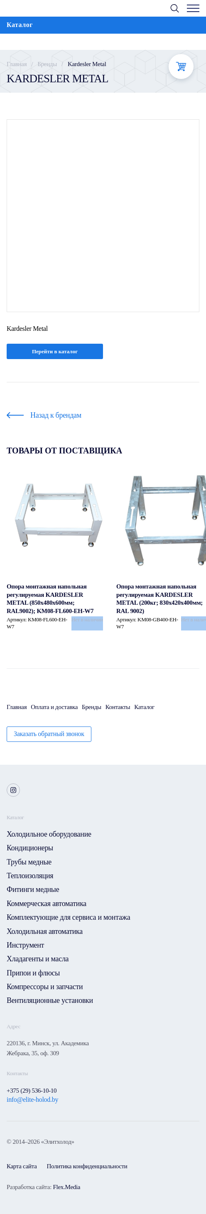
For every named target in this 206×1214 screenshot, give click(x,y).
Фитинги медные (33, 889)
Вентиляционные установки (50, 1000)
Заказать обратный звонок (49, 733)
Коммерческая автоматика (46, 903)
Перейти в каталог (55, 351)
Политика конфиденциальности (87, 1166)
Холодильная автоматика (45, 931)
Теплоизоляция (30, 876)
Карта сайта (22, 1166)
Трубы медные (29, 862)
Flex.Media (66, 1187)
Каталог (144, 707)
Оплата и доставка (54, 707)
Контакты (117, 707)
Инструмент (25, 945)
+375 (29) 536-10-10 (31, 1090)
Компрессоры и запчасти (45, 987)
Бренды (47, 64)
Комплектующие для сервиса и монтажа (68, 917)
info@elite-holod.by (32, 1099)
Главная (17, 64)
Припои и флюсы (33, 973)
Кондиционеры (30, 848)
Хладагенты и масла (38, 959)
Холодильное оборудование (49, 834)
